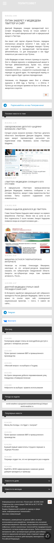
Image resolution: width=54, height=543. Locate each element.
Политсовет (27, 3)
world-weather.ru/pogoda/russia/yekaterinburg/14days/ (27, 404)
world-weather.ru (27, 406)
